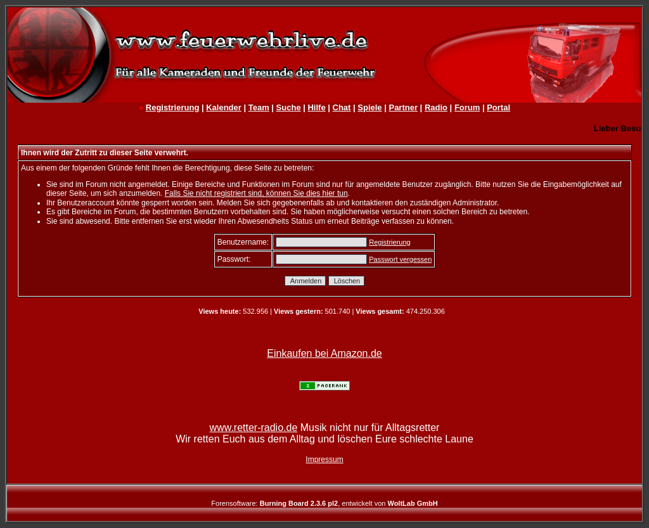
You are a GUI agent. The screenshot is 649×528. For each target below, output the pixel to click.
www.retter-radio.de (254, 427)
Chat (342, 107)
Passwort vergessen (400, 259)
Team (258, 107)
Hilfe (316, 107)
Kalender (223, 107)
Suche (288, 107)
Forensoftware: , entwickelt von (324, 503)
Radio (436, 107)
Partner (403, 107)
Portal (498, 107)
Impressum (324, 459)
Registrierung (173, 107)
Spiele (369, 107)
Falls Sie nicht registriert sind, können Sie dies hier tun (256, 193)
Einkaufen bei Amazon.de (324, 353)
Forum (467, 107)
